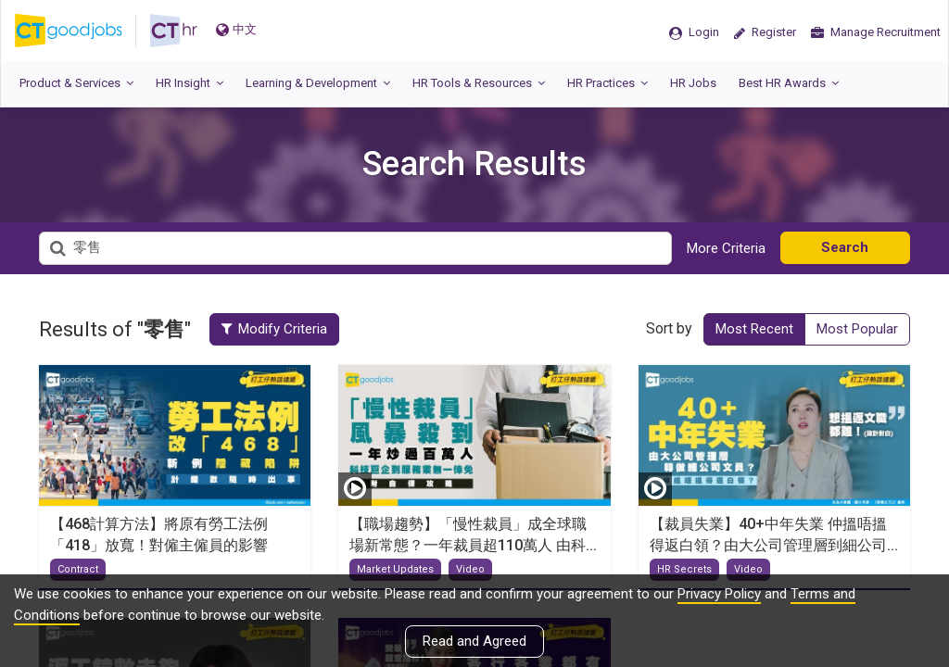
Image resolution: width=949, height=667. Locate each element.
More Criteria (726, 248)
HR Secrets (684, 569)
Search (844, 247)
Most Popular (857, 329)
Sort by (669, 328)
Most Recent (754, 329)
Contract (77, 569)
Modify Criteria (274, 329)
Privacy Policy (719, 593)
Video (470, 569)
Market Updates (395, 569)
